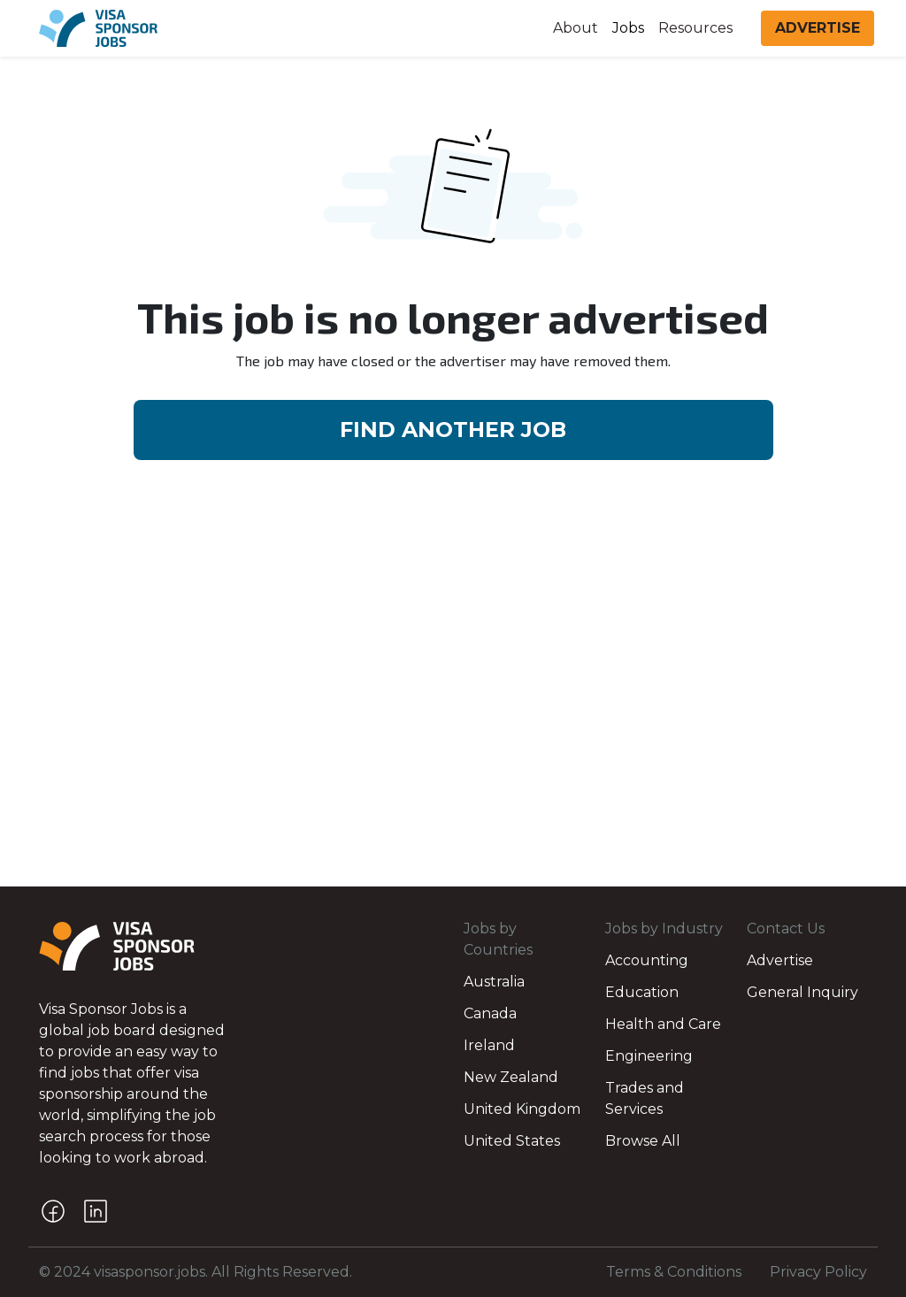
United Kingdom (522, 1109)
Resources (695, 27)
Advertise (780, 960)
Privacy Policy (818, 1271)
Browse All (642, 1140)
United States (512, 1140)
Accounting (646, 960)
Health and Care (663, 1024)
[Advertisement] (453, 635)
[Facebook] (53, 1211)
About (575, 27)
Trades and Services (644, 1098)
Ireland (489, 1045)
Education (642, 992)
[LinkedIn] (95, 1211)
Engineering (649, 1056)
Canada (490, 1013)
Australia (494, 981)
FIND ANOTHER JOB (453, 429)
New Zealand (511, 1077)
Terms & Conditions (673, 1271)
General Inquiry (802, 992)
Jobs (628, 27)
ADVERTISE (817, 27)
